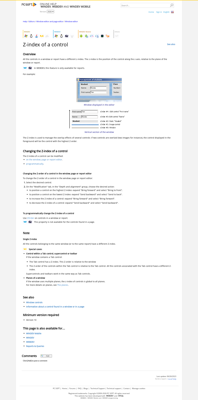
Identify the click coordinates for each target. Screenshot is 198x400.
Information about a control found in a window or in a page (55, 306)
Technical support (114, 388)
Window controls (34, 302)
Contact (126, 388)
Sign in (159, 12)
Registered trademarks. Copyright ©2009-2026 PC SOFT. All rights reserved (99, 393)
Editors (32, 21)
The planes (62, 285)
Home (151, 12)
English (166, 12)
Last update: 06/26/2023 (166, 376)
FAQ (79, 388)
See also (171, 44)
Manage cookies (138, 388)
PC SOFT (56, 388)
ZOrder (30, 218)
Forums (72, 388)
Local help (172, 379)
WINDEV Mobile (33, 333)
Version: (43, 11)
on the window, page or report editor (44, 159)
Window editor (71, 21)
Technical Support (97, 388)
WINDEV (30, 337)
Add (45, 356)
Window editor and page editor (49, 21)
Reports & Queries (35, 346)
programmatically (34, 163)
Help (25, 21)
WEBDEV (30, 342)
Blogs (86, 388)
